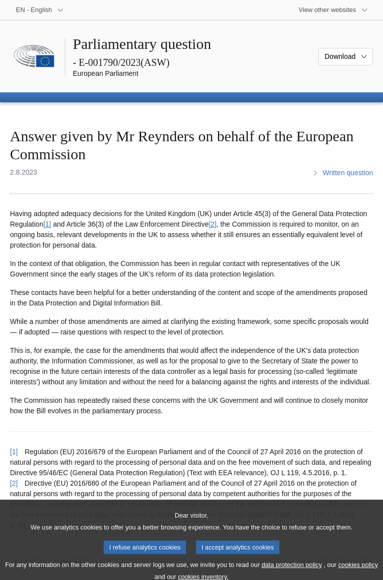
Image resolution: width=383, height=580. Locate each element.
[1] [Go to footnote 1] (47, 224)
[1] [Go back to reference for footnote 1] (14, 452)
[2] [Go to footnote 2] (212, 224)
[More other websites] (333, 10)
